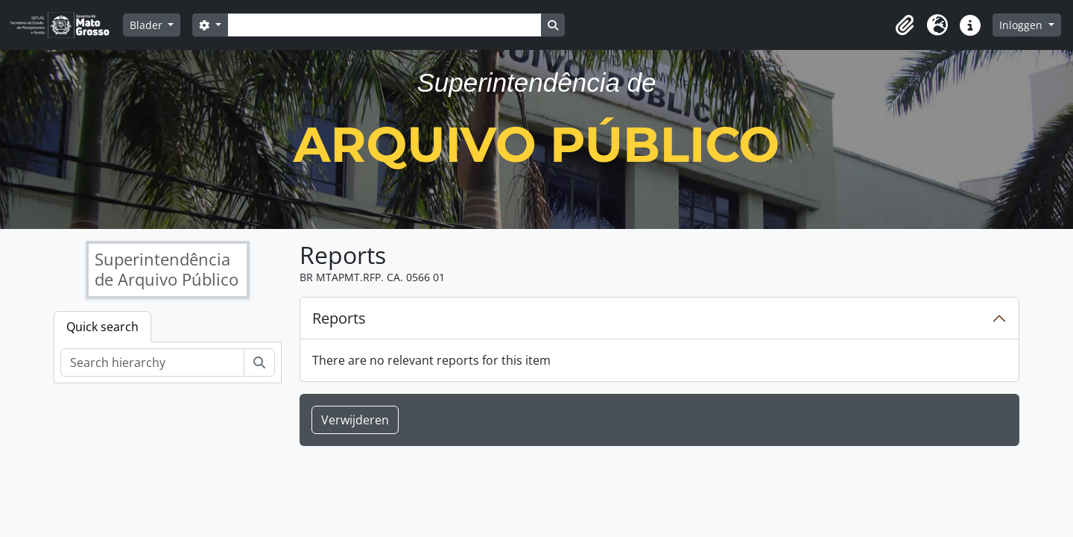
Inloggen (1022, 25)
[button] (904, 25)
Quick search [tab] (102, 326)
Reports (339, 318)
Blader (147, 25)
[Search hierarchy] (152, 362)
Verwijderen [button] (355, 420)
